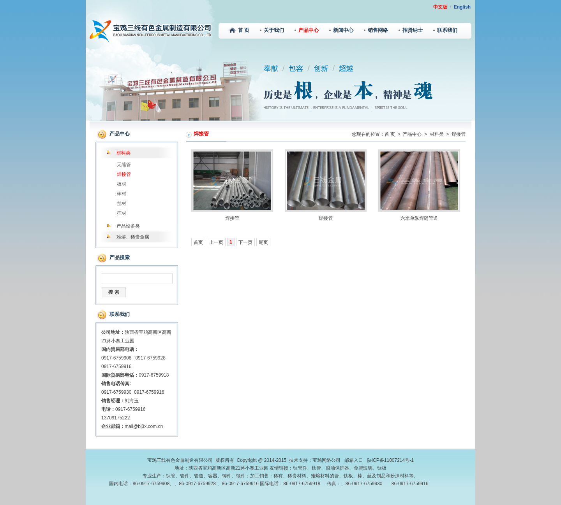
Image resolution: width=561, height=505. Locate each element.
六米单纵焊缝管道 (419, 218)
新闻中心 (341, 30)
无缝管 (124, 164)
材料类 (123, 153)
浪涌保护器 (337, 468)
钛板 (381, 468)
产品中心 (307, 30)
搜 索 (113, 292)
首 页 (239, 30)
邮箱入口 (353, 460)
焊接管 (124, 174)
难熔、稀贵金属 (132, 237)
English (462, 7)
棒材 (121, 193)
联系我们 (445, 30)
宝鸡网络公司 (326, 460)
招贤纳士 (411, 30)
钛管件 (300, 468)
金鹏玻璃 (363, 468)
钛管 (316, 468)
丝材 (121, 203)
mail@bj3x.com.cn (144, 426)
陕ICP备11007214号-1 (390, 460)
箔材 (121, 213)
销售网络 (376, 30)
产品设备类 (128, 226)
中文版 (440, 7)
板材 (121, 184)
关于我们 (272, 30)
